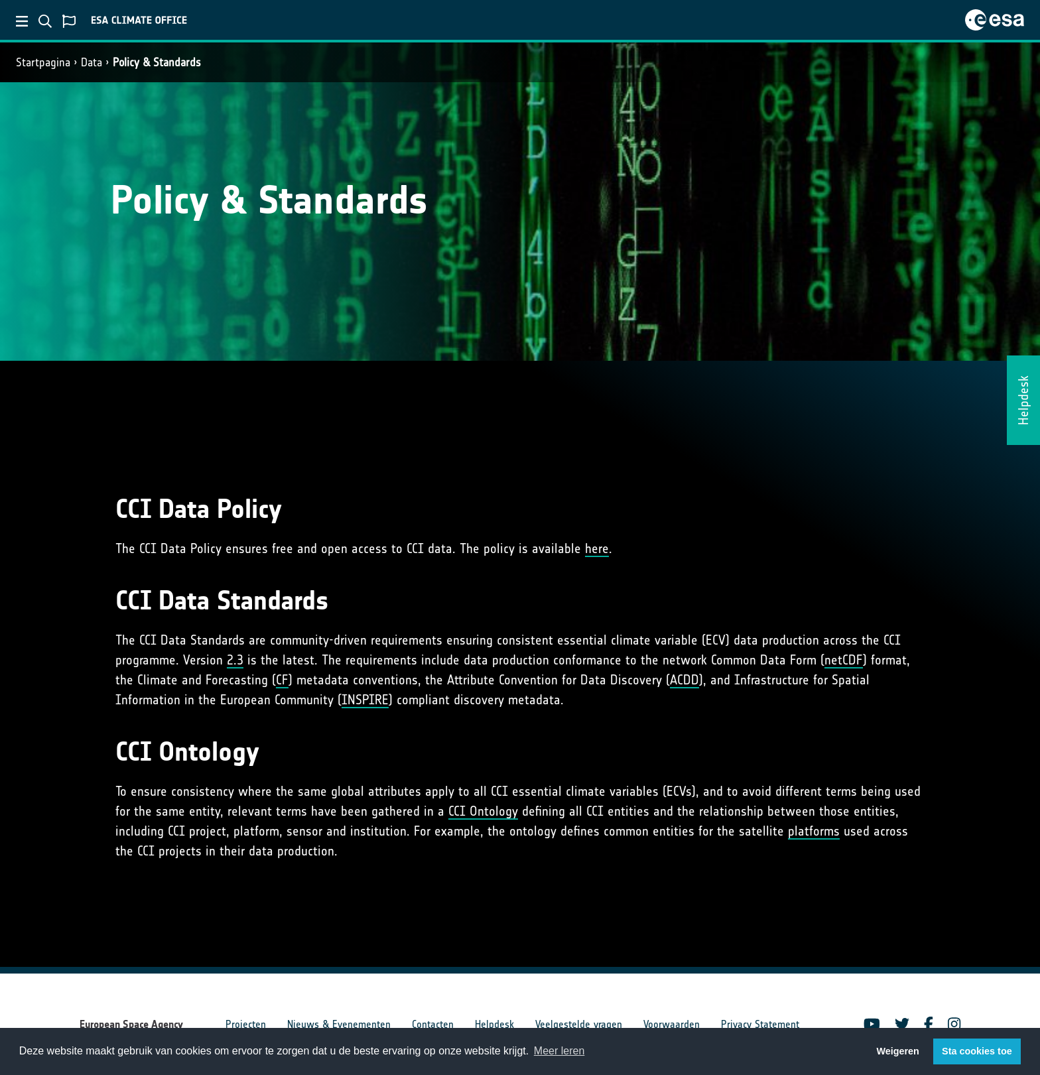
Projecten (246, 1024)
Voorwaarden (671, 1024)
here (597, 548)
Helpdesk (494, 1024)
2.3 (235, 660)
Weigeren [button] (897, 1051)
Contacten (433, 1024)
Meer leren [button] (559, 1050)
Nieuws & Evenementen (339, 1024)
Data (91, 62)
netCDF (843, 660)
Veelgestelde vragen (578, 1024)
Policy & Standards (157, 62)
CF (282, 680)
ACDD (684, 680)
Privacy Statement (760, 1024)
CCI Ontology (483, 811)
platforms (814, 831)
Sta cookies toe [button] (977, 1051)
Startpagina (43, 62)
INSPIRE (365, 700)
